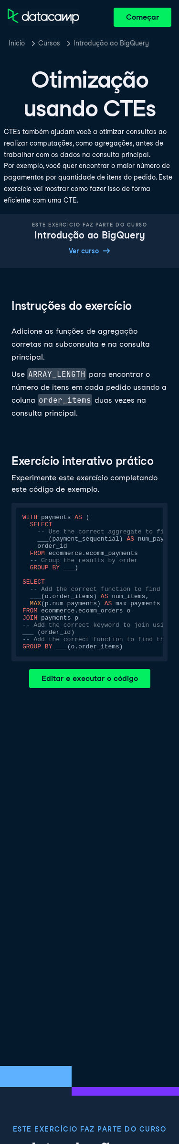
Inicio (17, 43)
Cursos (49, 43)
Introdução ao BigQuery (111, 43)
